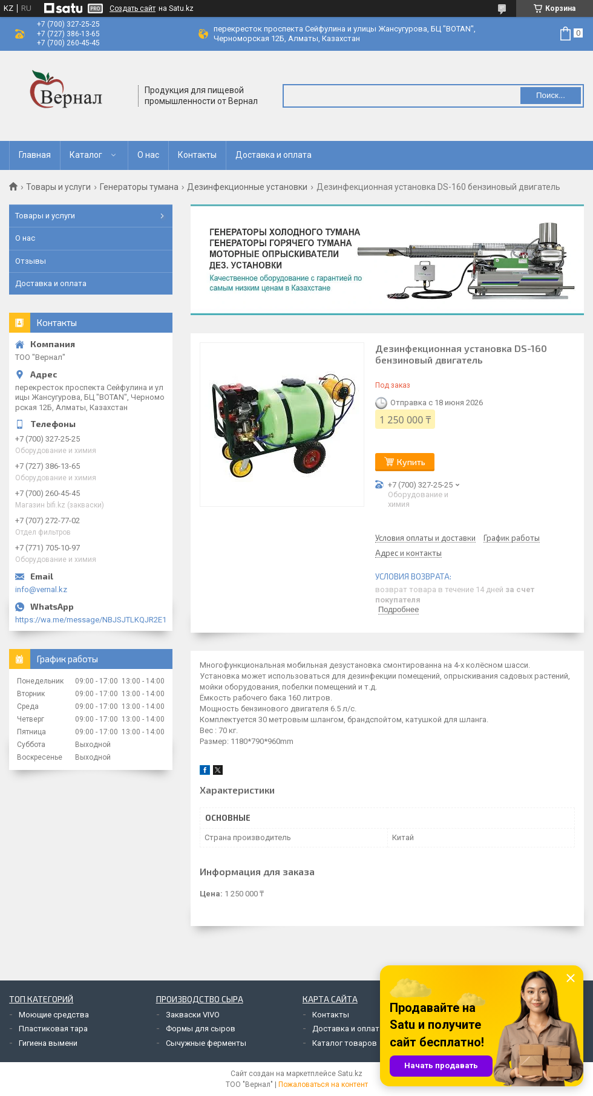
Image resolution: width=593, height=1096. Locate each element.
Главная (35, 155)
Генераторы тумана (139, 187)
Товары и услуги (58, 187)
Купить (411, 462)
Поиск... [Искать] (550, 95)
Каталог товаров (344, 1043)
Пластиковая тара (53, 1028)
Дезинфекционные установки (247, 187)
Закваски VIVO (193, 1014)
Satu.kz (350, 1073)
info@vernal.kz (41, 589)
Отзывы (30, 261)
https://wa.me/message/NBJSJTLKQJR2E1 (90, 619)
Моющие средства (54, 1014)
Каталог (86, 155)
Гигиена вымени (48, 1043)
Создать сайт (133, 8)
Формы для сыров (200, 1028)
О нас (148, 155)
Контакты (197, 155)
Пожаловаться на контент (323, 1084)
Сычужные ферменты (206, 1043)
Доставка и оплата (273, 155)
